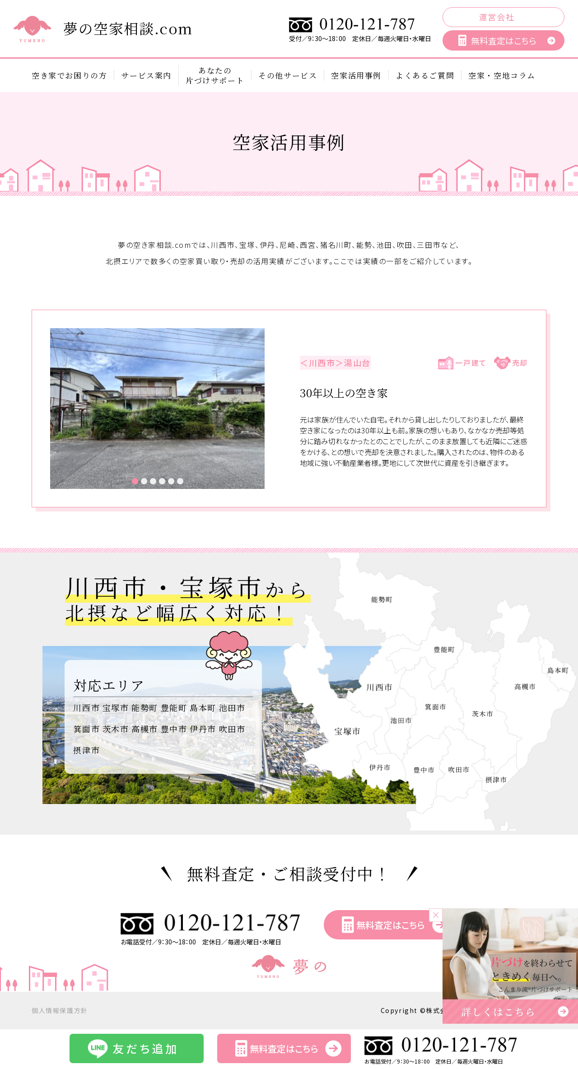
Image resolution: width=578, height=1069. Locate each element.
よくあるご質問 (425, 75)
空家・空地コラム (502, 75)
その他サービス (287, 75)
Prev (62, 408)
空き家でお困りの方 (69, 75)
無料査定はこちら (503, 40)
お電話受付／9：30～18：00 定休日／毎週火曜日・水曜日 (211, 938)
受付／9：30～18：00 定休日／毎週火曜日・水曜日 (360, 35)
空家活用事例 (356, 75)
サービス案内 (146, 75)
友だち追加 (145, 1048)
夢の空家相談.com (128, 28)
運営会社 (496, 17)
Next (253, 408)
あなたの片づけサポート (215, 75)
